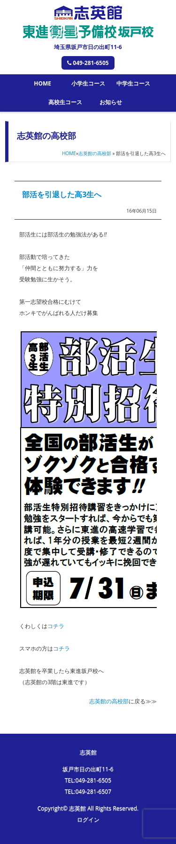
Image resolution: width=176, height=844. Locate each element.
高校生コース (65, 102)
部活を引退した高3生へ (61, 194)
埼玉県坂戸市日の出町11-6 (88, 47)
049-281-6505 (87, 63)
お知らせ (110, 102)
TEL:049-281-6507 (88, 791)
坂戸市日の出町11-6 (87, 769)
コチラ (55, 626)
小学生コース (88, 83)
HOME (42, 83)
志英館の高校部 (94, 153)
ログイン (88, 819)
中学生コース (133, 83)
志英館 (88, 752)
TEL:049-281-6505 (88, 780)
